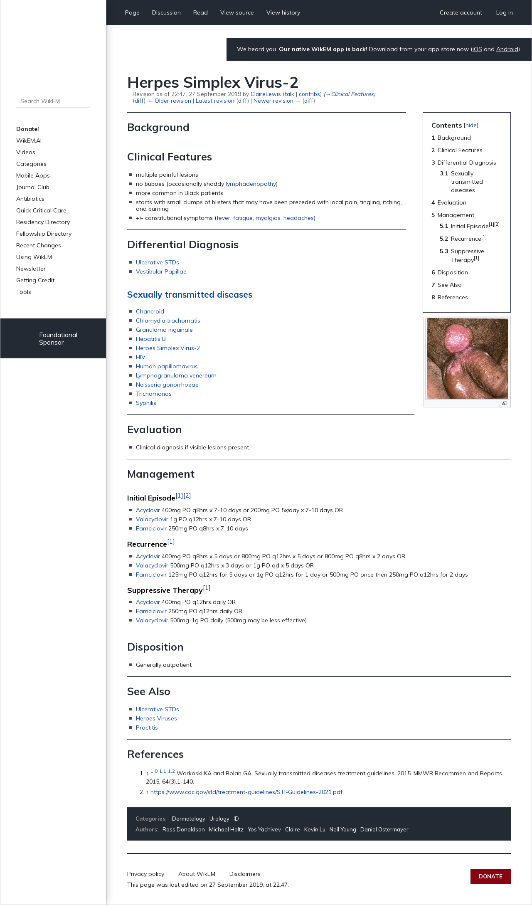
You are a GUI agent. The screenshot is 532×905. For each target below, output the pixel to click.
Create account (461, 12)
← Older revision (169, 100)
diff (139, 100)
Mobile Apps (33, 175)
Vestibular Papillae (161, 271)
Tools (23, 292)
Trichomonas (154, 393)
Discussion (166, 12)
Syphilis (146, 403)
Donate (490, 876)
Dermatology (188, 818)
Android (507, 49)
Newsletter (31, 268)
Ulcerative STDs (157, 262)
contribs (309, 93)
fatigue (243, 218)
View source (237, 12)
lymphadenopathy (251, 183)
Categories (31, 164)
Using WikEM (34, 257)
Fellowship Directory (43, 233)
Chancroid (150, 311)
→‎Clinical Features (349, 93)
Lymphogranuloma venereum (176, 375)
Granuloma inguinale (164, 329)
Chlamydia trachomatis (168, 320)
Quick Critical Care (41, 210)
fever (223, 218)
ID (236, 818)
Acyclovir (148, 510)
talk (289, 93)
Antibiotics (30, 198)
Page (132, 12)
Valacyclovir (152, 519)
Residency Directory (43, 222)
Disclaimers (245, 874)
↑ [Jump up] (147, 792)
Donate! (27, 129)
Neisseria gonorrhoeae (167, 384)
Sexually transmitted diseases (189, 294)
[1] (179, 495)
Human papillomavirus (167, 366)
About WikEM (196, 874)
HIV (140, 357)
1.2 (171, 771)
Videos (25, 152)
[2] (187, 495)
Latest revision (215, 100)
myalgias (268, 218)
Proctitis (147, 727)
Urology (219, 818)
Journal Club (32, 187)
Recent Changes (38, 245)
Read (200, 12)
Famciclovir (151, 528)
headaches (298, 218)
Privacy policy (145, 874)
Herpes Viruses (156, 718)
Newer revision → (277, 100)
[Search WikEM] (53, 101)
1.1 (162, 771)
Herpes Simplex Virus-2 (168, 348)
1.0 (154, 771)
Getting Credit (35, 280)
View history (283, 12)
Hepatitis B (151, 339)
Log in (504, 12)
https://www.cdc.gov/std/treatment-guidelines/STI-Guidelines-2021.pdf (246, 792)
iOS (477, 49)
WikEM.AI (29, 140)
